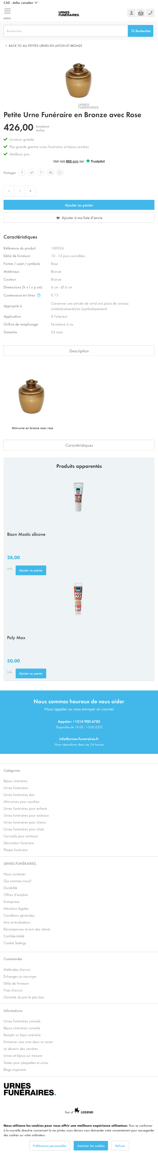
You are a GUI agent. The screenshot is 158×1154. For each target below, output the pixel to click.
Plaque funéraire (15, 849)
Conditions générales (19, 915)
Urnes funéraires (16, 787)
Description (79, 351)
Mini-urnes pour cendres (21, 801)
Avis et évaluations (17, 921)
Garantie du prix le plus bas (24, 996)
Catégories (12, 770)
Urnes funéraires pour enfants (25, 808)
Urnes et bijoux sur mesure (23, 1055)
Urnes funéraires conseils (22, 1020)
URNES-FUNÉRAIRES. (20, 863)
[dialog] (79, 1134)
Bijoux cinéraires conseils (22, 1027)
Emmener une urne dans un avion (28, 1041)
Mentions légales (16, 908)
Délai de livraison (16, 983)
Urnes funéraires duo (19, 794)
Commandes (13, 958)
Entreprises (12, 901)
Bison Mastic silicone (26, 534)
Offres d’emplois (16, 894)
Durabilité (10, 887)
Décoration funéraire (19, 842)
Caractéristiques (79, 445)
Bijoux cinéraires (15, 780)
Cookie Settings (15, 942)
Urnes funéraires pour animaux (26, 815)
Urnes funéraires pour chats (24, 828)
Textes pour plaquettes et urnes (26, 1062)
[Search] (140, 31)
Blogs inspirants (15, 1069)
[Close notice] (152, 1120)
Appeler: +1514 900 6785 (79, 721)
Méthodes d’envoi (17, 969)
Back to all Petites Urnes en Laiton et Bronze (45, 45)
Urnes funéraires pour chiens (25, 821)
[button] (21, 2)
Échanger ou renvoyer (20, 976)
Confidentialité (14, 935)
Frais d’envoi (13, 989)
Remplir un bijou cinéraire (22, 1034)
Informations (13, 1010)
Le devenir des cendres (21, 1048)
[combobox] (66, 31)
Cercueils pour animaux (21, 835)
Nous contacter (15, 873)
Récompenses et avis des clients (27, 928)
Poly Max (16, 637)
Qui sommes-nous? (17, 880)
